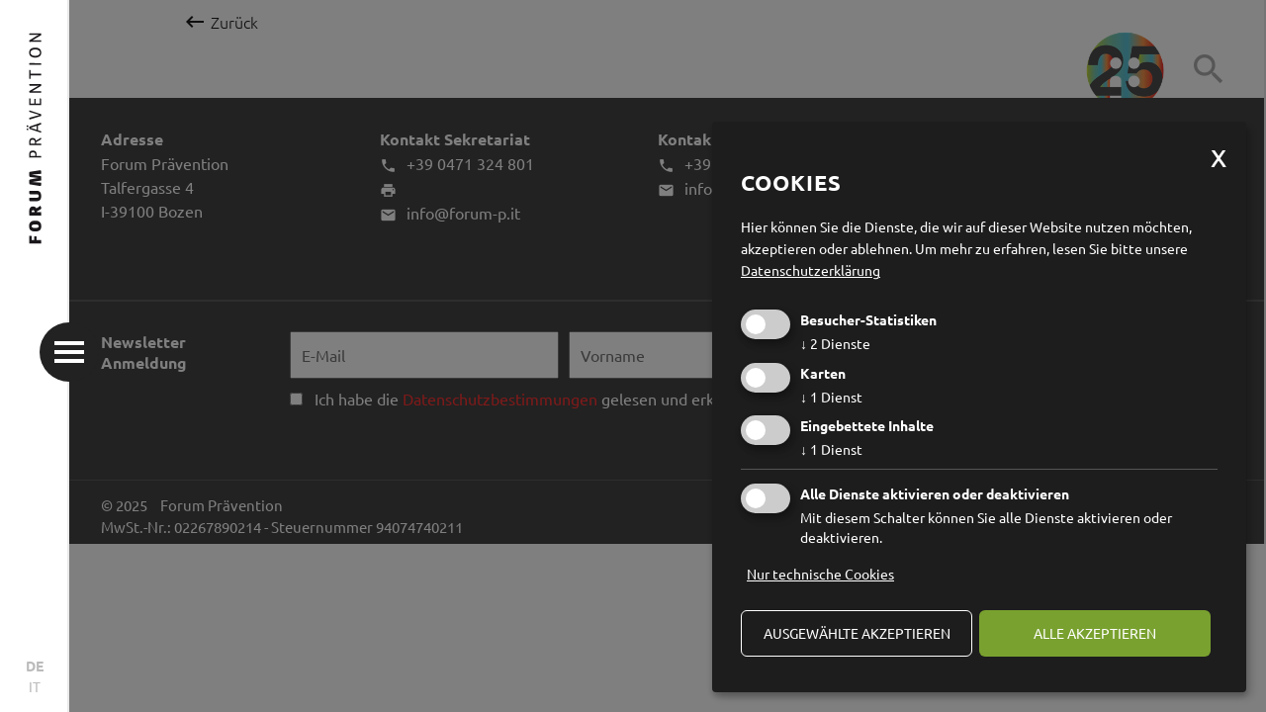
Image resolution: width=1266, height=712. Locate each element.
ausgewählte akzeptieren (857, 633)
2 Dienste (835, 343)
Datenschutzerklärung (810, 270)
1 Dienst (831, 396)
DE (35, 665)
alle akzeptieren (1095, 633)
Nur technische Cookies (820, 573)
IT (35, 686)
